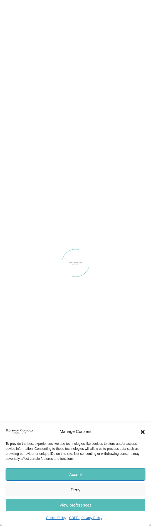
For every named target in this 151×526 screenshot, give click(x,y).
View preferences (76, 505)
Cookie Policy (56, 518)
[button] (142, 431)
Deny (75, 489)
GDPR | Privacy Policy (85, 518)
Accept (75, 474)
